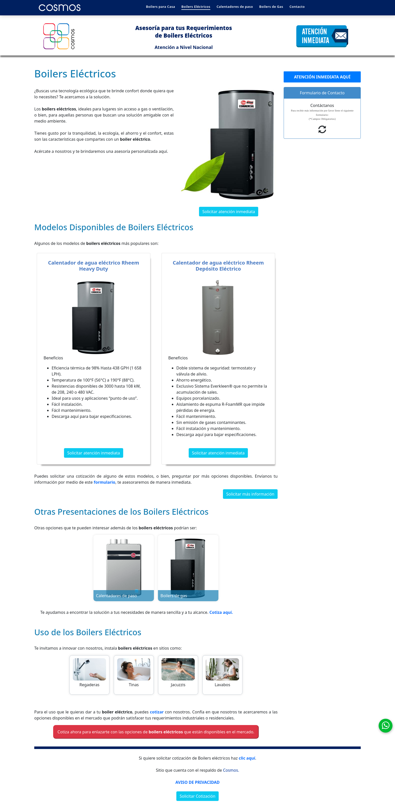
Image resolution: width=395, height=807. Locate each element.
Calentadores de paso (235, 6)
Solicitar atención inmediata (93, 453)
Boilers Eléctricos (195, 6)
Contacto (297, 6)
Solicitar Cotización (197, 796)
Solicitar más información (250, 494)
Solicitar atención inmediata (228, 211)
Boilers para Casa (160, 6)
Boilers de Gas (271, 6)
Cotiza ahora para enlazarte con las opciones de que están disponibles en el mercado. (155, 732)
